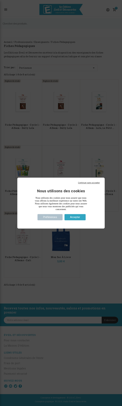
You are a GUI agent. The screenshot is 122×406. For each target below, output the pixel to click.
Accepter (75, 217)
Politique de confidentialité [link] (61, 222)
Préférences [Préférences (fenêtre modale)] (50, 217)
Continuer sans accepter (89, 183)
